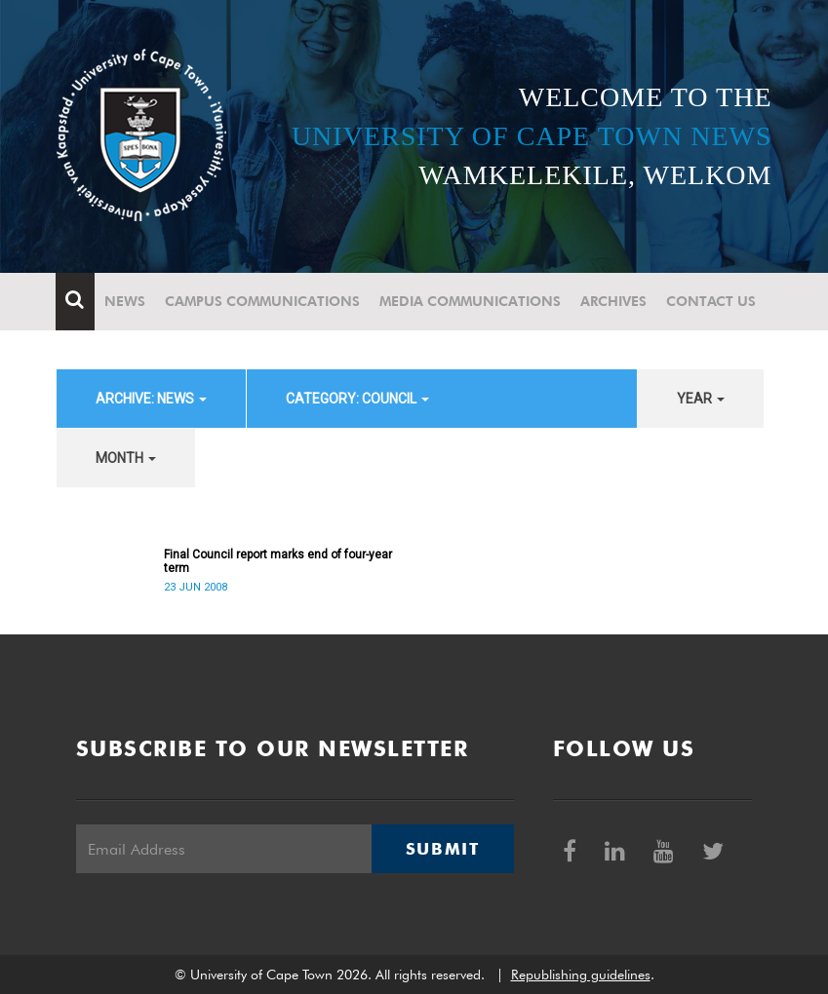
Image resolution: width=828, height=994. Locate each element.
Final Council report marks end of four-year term (278, 561)
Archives (614, 301)
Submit (443, 849)
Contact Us (712, 301)
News (125, 301)
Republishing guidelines (581, 974)
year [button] (701, 398)
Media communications (471, 301)
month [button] (126, 458)
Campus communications (263, 301)
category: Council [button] (357, 398)
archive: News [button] (151, 398)
